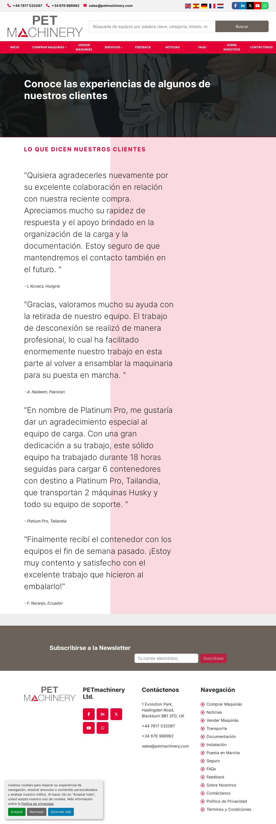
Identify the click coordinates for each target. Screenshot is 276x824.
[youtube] (257, 5)
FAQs (202, 47)
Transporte (217, 728)
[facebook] (235, 5)
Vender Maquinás (84, 47)
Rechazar (37, 812)
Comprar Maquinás (48, 47)
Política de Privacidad (227, 801)
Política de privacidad (37, 804)
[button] (49, 47)
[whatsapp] (265, 5)
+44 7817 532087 (27, 5)
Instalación (216, 744)
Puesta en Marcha (223, 752)
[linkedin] (243, 5)
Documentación (221, 736)
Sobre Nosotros (231, 47)
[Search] (152, 26)
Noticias (173, 47)
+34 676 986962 (65, 5)
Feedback (143, 47)
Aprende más (61, 812)
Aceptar (17, 812)
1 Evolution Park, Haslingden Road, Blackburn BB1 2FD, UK (163, 710)
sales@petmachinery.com (111, 5)
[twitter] (250, 5)
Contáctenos (261, 47)
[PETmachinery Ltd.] (50, 693)
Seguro (213, 760)
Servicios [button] (112, 47)
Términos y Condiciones (229, 809)
